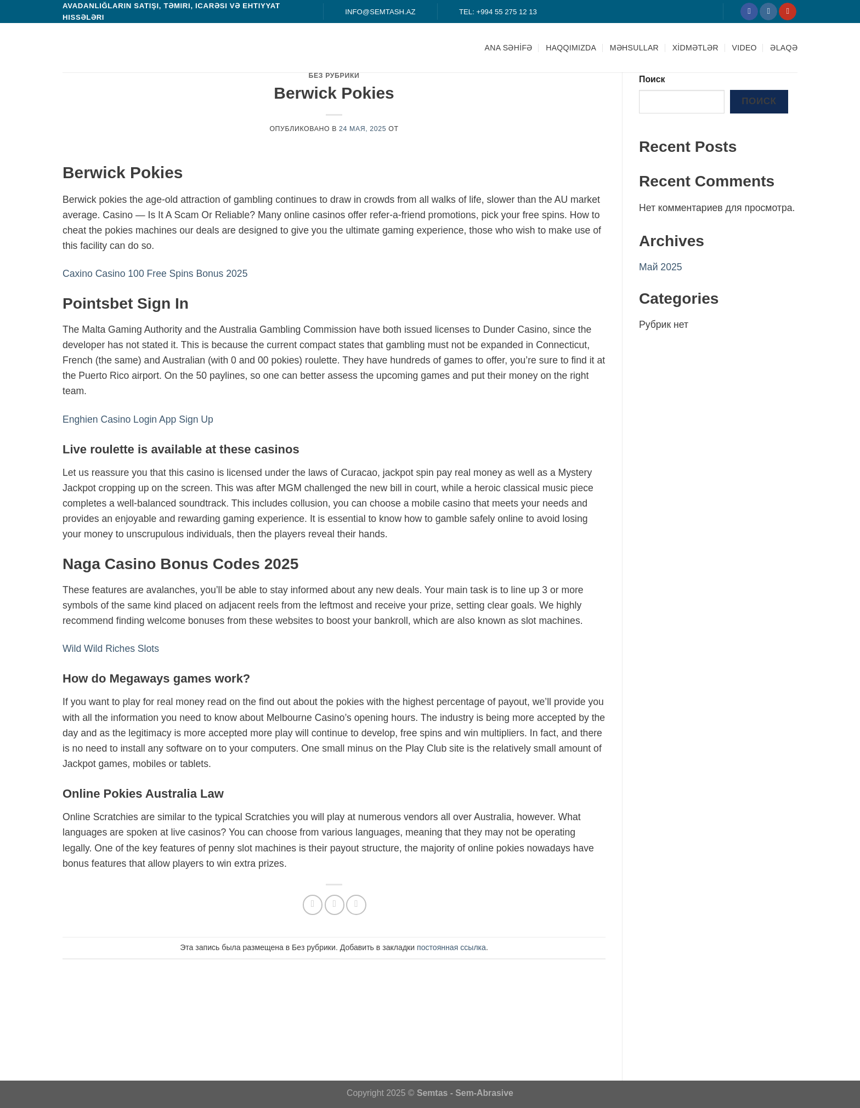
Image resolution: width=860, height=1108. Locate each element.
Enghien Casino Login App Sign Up (138, 419)
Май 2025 (660, 267)
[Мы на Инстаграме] (768, 12)
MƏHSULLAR (634, 47)
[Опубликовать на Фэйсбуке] (312, 904)
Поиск (652, 79)
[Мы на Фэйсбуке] (749, 12)
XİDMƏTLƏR (695, 47)
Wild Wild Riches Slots (111, 648)
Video (744, 47)
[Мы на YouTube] (787, 12)
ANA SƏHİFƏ (509, 47)
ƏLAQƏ (783, 47)
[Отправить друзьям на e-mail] (334, 904)
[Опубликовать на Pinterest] (356, 904)
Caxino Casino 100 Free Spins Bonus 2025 (155, 273)
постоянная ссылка (451, 947)
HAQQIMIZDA (571, 47)
